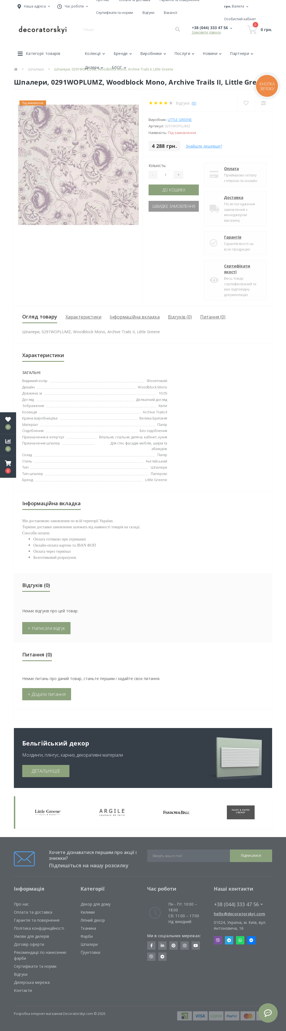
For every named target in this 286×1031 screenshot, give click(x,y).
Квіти (163, 405)
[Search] (177, 29)
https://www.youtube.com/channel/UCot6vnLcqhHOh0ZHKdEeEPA (196, 945)
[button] (8, 467)
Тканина (88, 928)
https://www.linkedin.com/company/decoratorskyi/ (162, 945)
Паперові (159, 473)
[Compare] (263, 103)
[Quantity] (165, 175)
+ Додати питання (47, 694)
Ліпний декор (93, 920)
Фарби (87, 936)
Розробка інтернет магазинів (38, 1013)
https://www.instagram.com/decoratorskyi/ (184, 945)
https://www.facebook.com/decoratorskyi (151, 945)
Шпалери (89, 944)
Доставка (233, 197)
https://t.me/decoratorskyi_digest (162, 957)
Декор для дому (96, 904)
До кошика (173, 190)
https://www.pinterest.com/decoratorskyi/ (173, 945)
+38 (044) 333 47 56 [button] (238, 904)
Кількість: (157, 165)
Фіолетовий (157, 380)
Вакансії (170, 12)
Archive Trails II (155, 412)
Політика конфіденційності (39, 928)
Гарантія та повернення (36, 920)
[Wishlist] (246, 103)
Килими (88, 912)
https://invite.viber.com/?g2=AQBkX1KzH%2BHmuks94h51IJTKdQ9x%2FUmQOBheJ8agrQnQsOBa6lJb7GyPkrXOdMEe (151, 957)
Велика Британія (153, 418)
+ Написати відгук (46, 628)
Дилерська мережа (32, 982)
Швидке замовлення (173, 206)
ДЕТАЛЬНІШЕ (46, 771)
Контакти (23, 990)
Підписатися (251, 855)
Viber (218, 940)
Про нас (21, 904)
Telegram (229, 940)
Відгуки (148, 12)
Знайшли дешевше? (204, 146)
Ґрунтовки (90, 952)
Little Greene (180, 119)
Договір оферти (29, 944)
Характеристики (83, 317)
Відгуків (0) (180, 317)
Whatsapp (240, 940)
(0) (194, 103)
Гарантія (232, 237)
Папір (162, 454)
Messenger (251, 940)
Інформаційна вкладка (135, 317)
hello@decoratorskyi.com (239, 913)
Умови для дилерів (31, 936)
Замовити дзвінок (206, 32)
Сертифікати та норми (114, 12)
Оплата (231, 168)
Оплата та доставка (33, 912)
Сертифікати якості (237, 268)
